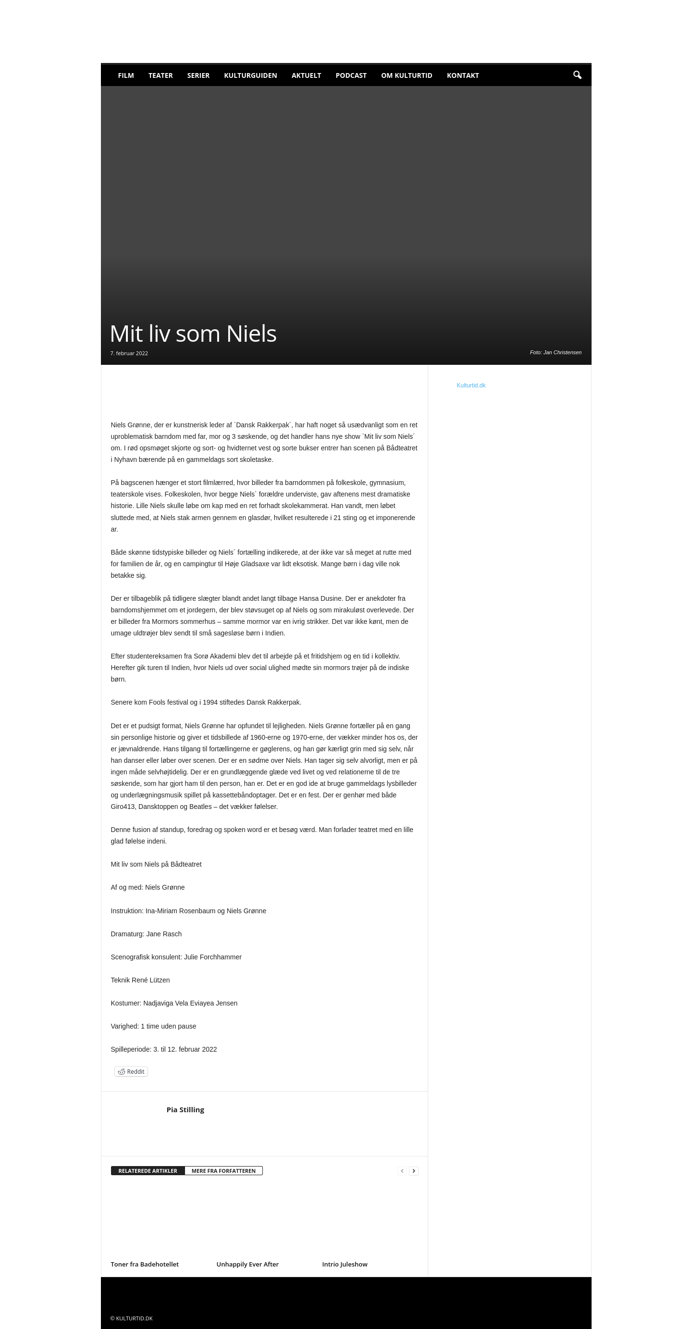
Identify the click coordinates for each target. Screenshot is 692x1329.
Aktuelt (306, 75)
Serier (198, 75)
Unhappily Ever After (248, 1264)
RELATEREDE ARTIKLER (148, 1170)
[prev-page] (402, 1171)
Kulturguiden (250, 75)
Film (126, 75)
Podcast (351, 75)
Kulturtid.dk (471, 385)
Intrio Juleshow (345, 1264)
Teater (160, 75)
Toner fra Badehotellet (145, 1264)
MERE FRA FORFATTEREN (224, 1170)
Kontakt (463, 75)
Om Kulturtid (406, 75)
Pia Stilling (185, 1109)
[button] (577, 75)
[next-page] (414, 1171)
